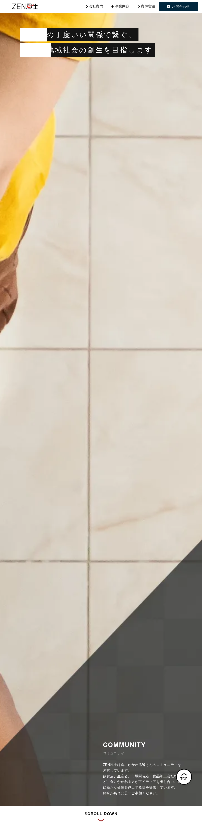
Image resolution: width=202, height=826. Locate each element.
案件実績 (148, 6)
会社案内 (96, 6)
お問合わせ (178, 6)
